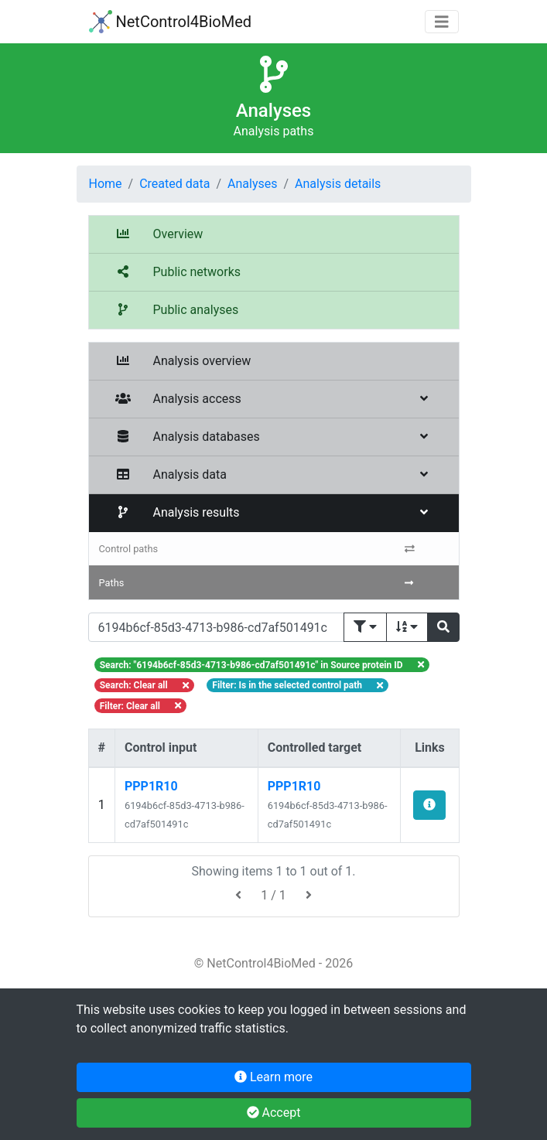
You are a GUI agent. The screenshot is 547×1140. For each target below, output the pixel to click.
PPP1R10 (151, 786)
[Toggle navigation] (442, 22)
